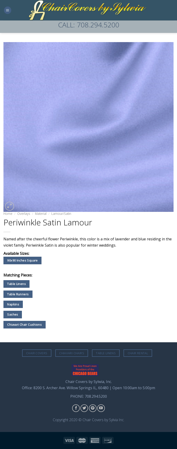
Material (41, 213)
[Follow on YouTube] (101, 408)
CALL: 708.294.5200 (88, 24)
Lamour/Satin (61, 213)
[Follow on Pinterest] (93, 408)
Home (7, 213)
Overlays (23, 213)
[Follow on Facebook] (76, 408)
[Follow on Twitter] (84, 408)
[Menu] (7, 10)
